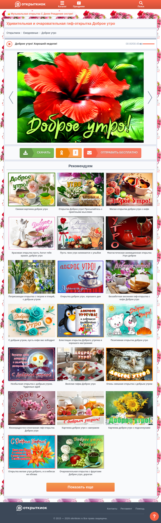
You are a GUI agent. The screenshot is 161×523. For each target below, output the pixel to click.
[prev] (11, 97)
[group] (80, 44)
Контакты (112, 508)
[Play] (9, 44)
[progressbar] (149, 44)
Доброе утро (49, 32)
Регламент (126, 508)
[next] (150, 97)
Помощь (140, 508)
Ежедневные (30, 32)
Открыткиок (13, 32)
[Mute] (141, 44)
